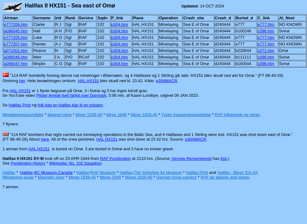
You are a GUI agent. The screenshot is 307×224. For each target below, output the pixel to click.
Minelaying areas (18, 177)
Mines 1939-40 (82, 177)
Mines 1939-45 (138, 177)
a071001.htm (16, 50)
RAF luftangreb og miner (237, 114)
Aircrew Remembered (191, 158)
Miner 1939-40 (89, 114)
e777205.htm (16, 37)
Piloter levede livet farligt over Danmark (71, 95)
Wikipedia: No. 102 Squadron (75, 163)
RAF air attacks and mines (225, 177)
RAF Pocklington (115, 158)
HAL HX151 (88, 80)
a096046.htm (16, 57)
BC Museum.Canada (53, 172)
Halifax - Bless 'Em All (237, 172)
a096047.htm (16, 63)
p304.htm (119, 24)
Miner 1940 (116, 114)
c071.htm (266, 50)
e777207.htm (16, 44)
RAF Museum (103, 172)
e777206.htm (16, 24)
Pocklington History (28, 163)
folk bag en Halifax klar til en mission (70, 105)
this (223, 158)
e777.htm (266, 24)
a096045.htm (16, 31)
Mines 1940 (110, 177)
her (22, 80)
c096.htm (266, 31)
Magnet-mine (59, 114)
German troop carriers (176, 177)
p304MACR (166, 80)
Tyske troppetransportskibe (186, 114)
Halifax (8, 172)
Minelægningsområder (23, 114)
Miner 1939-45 (144, 114)
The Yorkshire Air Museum (158, 172)
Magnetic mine (51, 177)
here (45, 139)
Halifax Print (20, 105)
